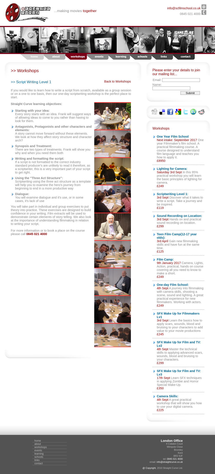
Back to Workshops (117, 81)
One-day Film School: (173, 284)
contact (39, 463)
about (38, 443)
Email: (157, 80)
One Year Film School (173, 136)
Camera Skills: (167, 396)
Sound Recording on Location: (179, 216)
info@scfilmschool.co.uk (184, 8)
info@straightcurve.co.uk (170, 462)
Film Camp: (165, 259)
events (38, 450)
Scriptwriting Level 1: (172, 194)
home (38, 440)
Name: (157, 84)
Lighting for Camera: (172, 168)
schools (39, 456)
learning (39, 453)
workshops (41, 447)
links (37, 460)
